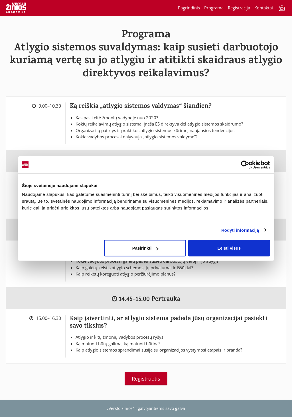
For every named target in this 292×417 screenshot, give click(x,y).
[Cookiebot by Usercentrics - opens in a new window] (245, 164)
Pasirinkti (145, 248)
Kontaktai (263, 8)
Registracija (239, 8)
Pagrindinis (189, 8)
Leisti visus (229, 248)
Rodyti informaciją (240, 229)
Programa (214, 8)
